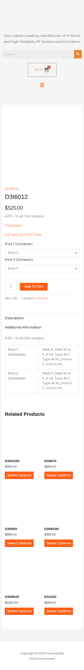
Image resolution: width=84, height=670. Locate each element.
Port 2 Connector (19, 260)
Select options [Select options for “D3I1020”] (59, 611)
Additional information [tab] (23, 327)
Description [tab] (14, 318)
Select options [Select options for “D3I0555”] (19, 543)
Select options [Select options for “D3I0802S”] (19, 611)
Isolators (12, 188)
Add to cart (33, 287)
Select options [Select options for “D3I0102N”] (19, 475)
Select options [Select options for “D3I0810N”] (59, 543)
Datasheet (13, 226)
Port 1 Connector (19, 244)
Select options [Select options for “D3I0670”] (59, 475)
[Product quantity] (11, 287)
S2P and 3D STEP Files (23, 235)
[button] (42, 85)
